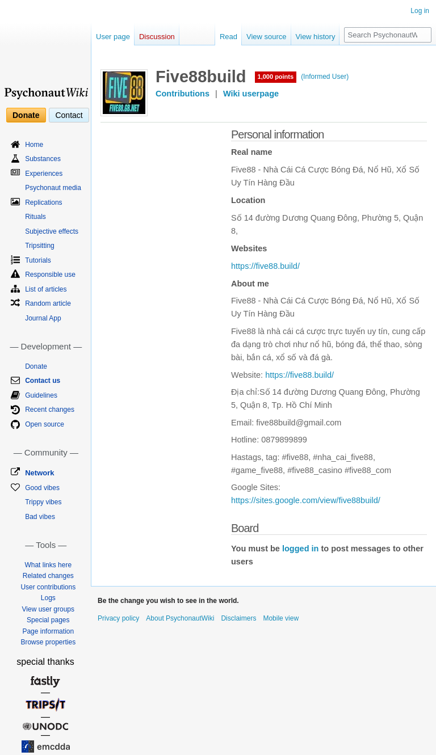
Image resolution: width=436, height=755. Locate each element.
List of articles (45, 289)
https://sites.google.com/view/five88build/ (305, 500)
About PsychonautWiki (180, 618)
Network (39, 473)
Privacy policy (118, 618)
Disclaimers (238, 618)
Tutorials (38, 260)
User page (113, 36)
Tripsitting (39, 246)
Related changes (48, 576)
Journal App (43, 318)
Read (228, 36)
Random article (48, 303)
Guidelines (41, 395)
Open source (44, 424)
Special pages (48, 620)
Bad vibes (40, 517)
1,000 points (276, 76)
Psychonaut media (53, 188)
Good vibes (42, 488)
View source (266, 36)
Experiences (43, 174)
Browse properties (48, 642)
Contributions (182, 93)
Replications (43, 202)
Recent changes (49, 410)
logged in (300, 548)
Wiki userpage (251, 93)
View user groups (48, 609)
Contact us (42, 381)
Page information (48, 631)
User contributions (48, 587)
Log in (419, 11)
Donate (25, 115)
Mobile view (281, 618)
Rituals (35, 217)
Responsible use (50, 275)
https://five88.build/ (265, 266)
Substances (43, 159)
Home (34, 145)
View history (316, 36)
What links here (48, 565)
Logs (48, 598)
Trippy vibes (43, 502)
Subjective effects (51, 231)
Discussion (157, 36)
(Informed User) (325, 77)
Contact (68, 115)
